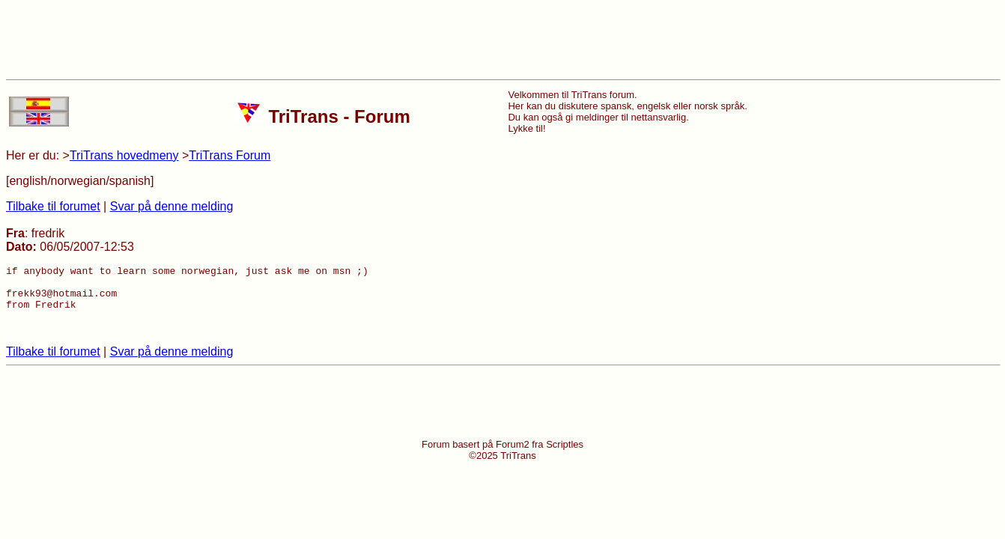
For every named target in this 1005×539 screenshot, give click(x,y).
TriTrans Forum (229, 155)
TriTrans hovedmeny (124, 155)
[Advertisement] (502, 39)
